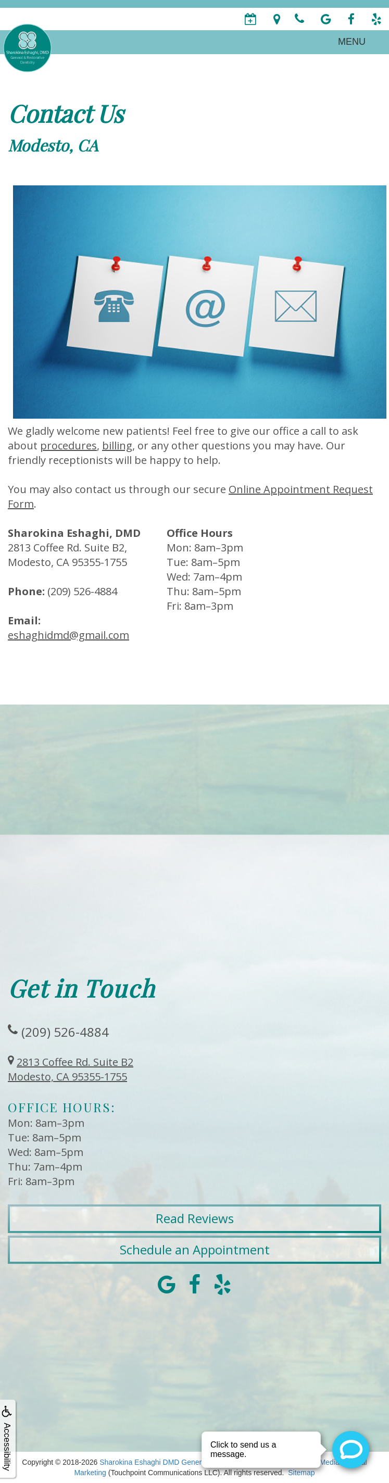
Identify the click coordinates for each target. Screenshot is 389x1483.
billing (117, 445)
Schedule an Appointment (195, 1249)
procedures (68, 445)
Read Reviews (195, 1218)
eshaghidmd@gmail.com (68, 635)
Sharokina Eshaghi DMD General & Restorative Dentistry (191, 1462)
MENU (352, 41)
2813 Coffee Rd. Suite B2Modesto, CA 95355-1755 (70, 1069)
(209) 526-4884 (65, 1031)
